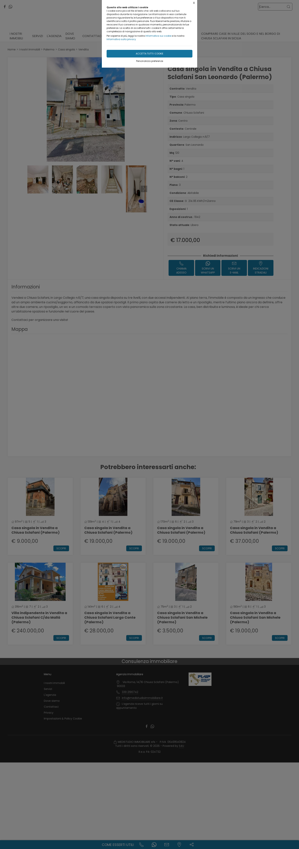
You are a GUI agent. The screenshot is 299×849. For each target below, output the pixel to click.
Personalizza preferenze (149, 61)
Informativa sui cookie (158, 35)
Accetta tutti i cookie (149, 53)
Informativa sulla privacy (121, 39)
